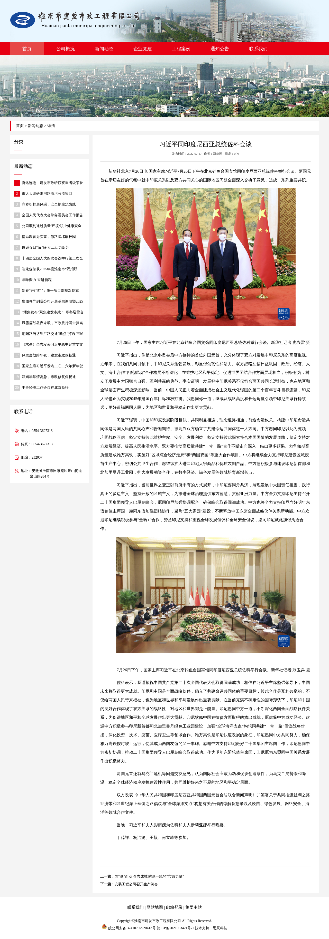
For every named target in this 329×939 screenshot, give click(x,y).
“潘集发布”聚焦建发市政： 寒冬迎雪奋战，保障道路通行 (53, 312)
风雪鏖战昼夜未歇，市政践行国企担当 (52, 323)
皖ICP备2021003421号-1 (175, 928)
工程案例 (181, 48)
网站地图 (155, 907)
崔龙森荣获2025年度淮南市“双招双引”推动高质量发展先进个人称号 (49, 269)
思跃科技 (220, 928)
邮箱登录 (174, 907)
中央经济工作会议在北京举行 (45, 388)
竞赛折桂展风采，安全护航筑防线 (49, 204)
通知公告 (220, 48)
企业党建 (142, 48)
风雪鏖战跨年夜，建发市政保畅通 (49, 355)
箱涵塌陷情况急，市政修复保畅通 (49, 377)
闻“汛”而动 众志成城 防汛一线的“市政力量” (149, 876)
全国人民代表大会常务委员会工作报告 (52, 215)
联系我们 (258, 48)
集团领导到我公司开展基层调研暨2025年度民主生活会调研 (52, 301)
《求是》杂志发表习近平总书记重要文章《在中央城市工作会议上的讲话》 (52, 345)
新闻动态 (104, 48)
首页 (27, 48)
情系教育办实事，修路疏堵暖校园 (49, 237)
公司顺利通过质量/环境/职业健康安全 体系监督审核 (51, 226)
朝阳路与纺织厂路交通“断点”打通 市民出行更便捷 (53, 334)
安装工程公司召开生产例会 (136, 884)
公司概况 (65, 48)
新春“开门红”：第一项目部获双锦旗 (50, 291)
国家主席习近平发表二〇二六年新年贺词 (52, 366)
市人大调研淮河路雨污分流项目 (47, 194)
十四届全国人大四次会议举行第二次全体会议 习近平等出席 (52, 258)
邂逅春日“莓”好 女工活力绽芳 (45, 247)
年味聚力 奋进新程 (37, 280)
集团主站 (193, 907)
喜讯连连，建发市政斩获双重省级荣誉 (52, 183)
